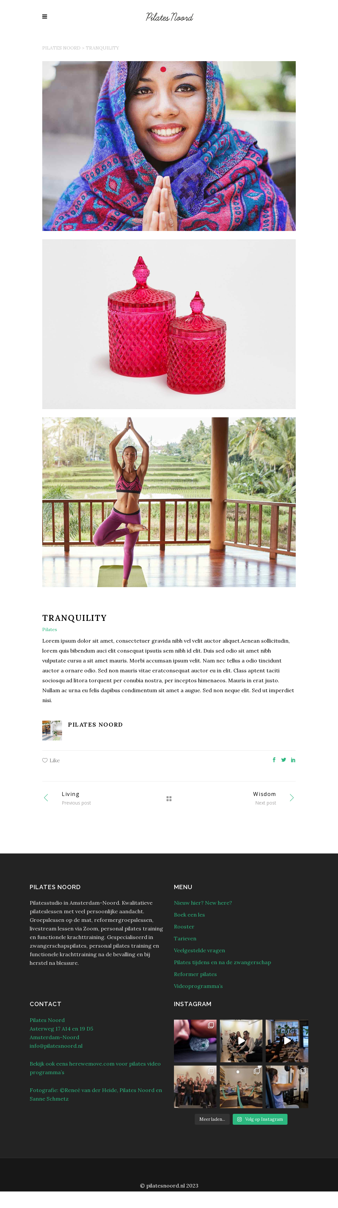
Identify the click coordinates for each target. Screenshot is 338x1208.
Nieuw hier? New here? (203, 902)
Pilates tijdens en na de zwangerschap (222, 962)
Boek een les (189, 914)
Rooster (184, 926)
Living (71, 794)
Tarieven (185, 938)
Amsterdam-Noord (54, 1037)
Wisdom (264, 794)
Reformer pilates (195, 974)
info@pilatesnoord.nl (56, 1045)
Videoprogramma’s (198, 986)
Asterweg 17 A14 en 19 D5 (61, 1028)
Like (55, 760)
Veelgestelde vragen (199, 950)
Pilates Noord (61, 48)
